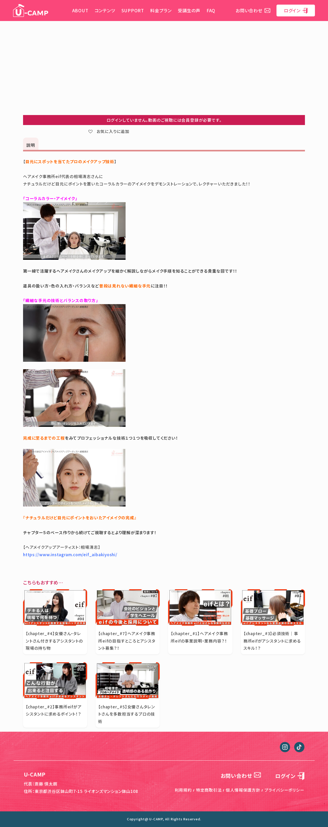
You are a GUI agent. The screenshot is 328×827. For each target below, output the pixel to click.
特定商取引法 (209, 790)
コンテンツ (105, 10)
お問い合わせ (253, 10)
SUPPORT (132, 10)
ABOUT (80, 10)
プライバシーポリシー (284, 790)
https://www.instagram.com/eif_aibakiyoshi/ (70, 554)
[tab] (30, 144)
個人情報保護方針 (243, 790)
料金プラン (161, 10)
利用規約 (183, 790)
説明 (30, 145)
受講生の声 (189, 10)
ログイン (296, 10)
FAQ (211, 10)
